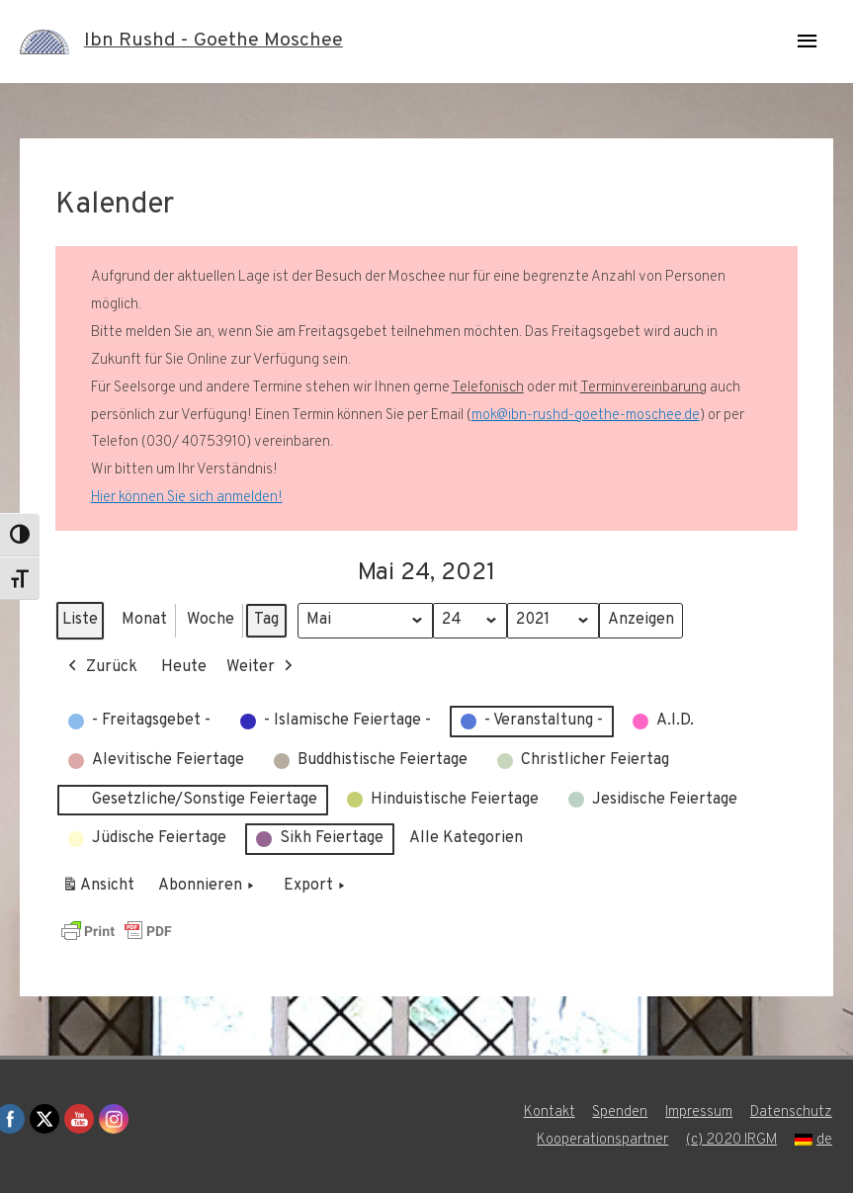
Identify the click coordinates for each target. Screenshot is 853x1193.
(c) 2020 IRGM (731, 1140)
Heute (184, 666)
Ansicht (101, 889)
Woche (210, 620)
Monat (144, 620)
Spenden (619, 1112)
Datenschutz (792, 1112)
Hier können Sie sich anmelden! (187, 497)
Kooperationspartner (601, 1140)
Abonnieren (208, 886)
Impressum (699, 1112)
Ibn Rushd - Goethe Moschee (213, 41)
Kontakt (548, 1112)
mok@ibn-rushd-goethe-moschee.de (585, 415)
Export (316, 886)
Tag (266, 620)
